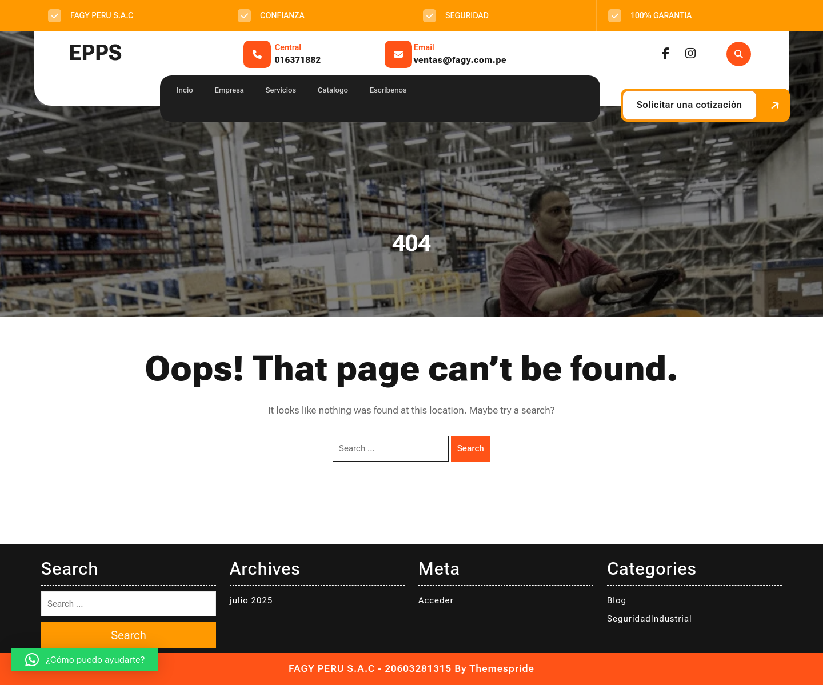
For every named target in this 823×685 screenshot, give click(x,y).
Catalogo (333, 90)
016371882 (298, 60)
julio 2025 (251, 600)
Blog (616, 600)
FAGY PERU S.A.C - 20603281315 (370, 668)
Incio (185, 90)
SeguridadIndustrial (649, 619)
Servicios (281, 90)
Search (470, 448)
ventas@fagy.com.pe (460, 60)
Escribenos (388, 90)
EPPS (95, 53)
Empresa (229, 90)
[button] (84, 659)
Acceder (436, 600)
